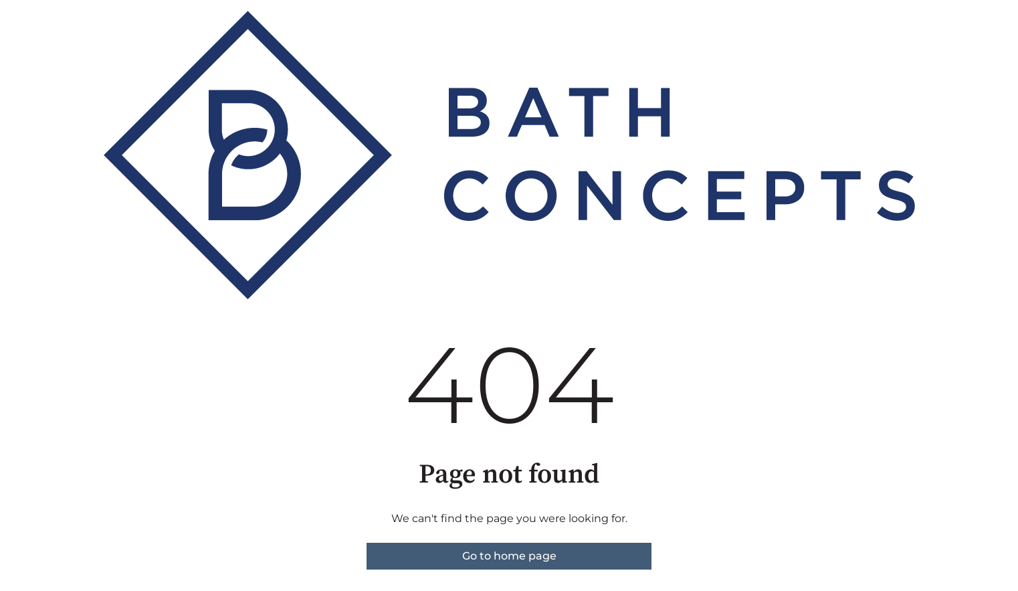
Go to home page (509, 556)
